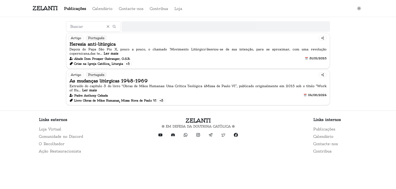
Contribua (159, 8)
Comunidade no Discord (61, 136)
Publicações (75, 8)
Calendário (102, 8)
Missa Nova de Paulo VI (138, 100)
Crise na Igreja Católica (91, 63)
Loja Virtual (50, 129)
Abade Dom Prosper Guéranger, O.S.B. (102, 59)
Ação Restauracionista (60, 151)
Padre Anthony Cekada (91, 95)
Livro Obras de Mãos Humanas (96, 100)
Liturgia (117, 63)
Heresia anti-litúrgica (92, 44)
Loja (178, 8)
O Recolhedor (51, 143)
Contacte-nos (131, 8)
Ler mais (111, 53)
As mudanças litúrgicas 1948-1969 (108, 81)
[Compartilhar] (323, 38)
